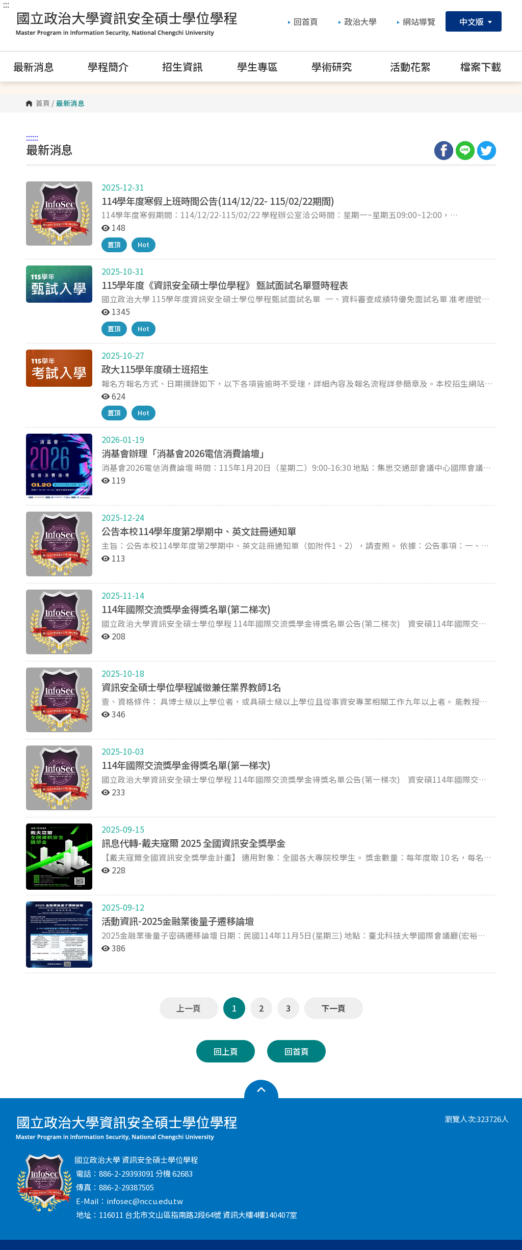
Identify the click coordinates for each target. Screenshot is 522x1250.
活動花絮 (410, 66)
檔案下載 (487, 66)
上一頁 (188, 1008)
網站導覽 (416, 21)
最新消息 (40, 66)
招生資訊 (189, 66)
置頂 (114, 244)
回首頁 (303, 21)
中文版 (473, 21)
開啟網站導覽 (261, 1089)
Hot (143, 244)
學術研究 (338, 66)
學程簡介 (115, 66)
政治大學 (357, 21)
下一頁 (333, 1008)
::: (6, 4)
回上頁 (226, 1051)
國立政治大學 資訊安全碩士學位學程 (126, 23)
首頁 (43, 103)
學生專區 (264, 66)
